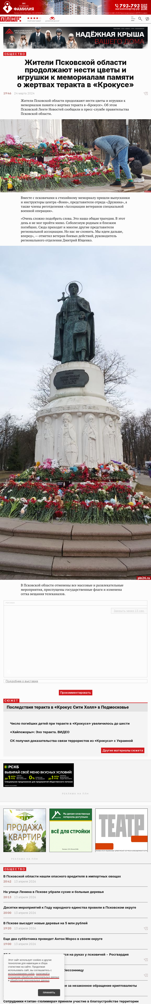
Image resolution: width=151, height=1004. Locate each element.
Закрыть (129, 611)
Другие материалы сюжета (122, 750)
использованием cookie (21, 973)
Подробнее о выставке (22, 681)
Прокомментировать (75, 692)
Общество (14, 54)
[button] (147, 19)
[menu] (133, 19)
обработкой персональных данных (29, 980)
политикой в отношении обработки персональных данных (33, 975)
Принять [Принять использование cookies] (48, 992)
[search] (140, 19)
